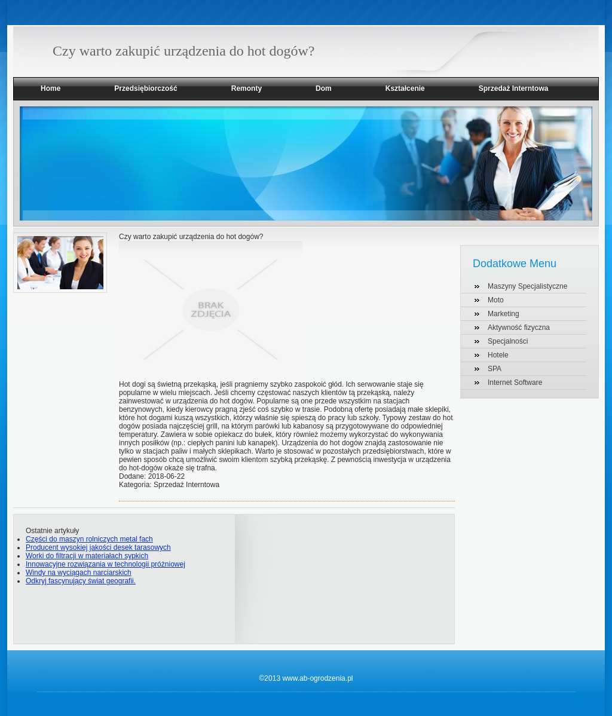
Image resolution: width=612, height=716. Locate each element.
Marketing (503, 314)
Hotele (498, 355)
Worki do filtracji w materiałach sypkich (87, 556)
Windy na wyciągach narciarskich (78, 572)
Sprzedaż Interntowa (514, 88)
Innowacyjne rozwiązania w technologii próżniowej (105, 564)
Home (50, 88)
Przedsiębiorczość (145, 88)
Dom (324, 88)
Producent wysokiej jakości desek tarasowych (98, 547)
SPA (494, 369)
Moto (496, 300)
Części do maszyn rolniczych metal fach (89, 539)
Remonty (246, 88)
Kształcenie (405, 88)
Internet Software (515, 382)
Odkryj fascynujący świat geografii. (81, 581)
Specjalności (508, 341)
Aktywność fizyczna (519, 327)
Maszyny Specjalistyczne (527, 286)
